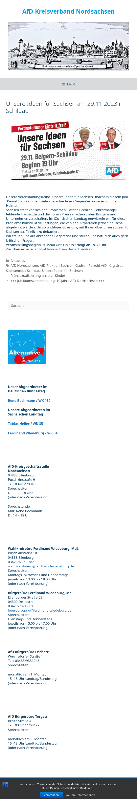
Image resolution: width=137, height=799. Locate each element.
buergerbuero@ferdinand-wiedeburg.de (40, 610)
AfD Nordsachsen (24, 265)
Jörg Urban (117, 265)
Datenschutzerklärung (78, 784)
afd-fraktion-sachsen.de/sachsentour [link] (63, 249)
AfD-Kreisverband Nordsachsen (68, 11)
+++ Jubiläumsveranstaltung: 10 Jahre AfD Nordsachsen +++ (57, 280)
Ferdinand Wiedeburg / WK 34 (32, 433)
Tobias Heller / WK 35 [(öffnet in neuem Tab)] (25, 423)
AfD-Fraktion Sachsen (57, 265)
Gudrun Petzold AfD (91, 265)
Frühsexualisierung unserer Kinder (38, 275)
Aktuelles (18, 260)
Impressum (50, 784)
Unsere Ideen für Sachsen (62, 270)
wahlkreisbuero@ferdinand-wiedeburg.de (41, 566)
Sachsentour (15, 270)
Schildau (33, 270)
